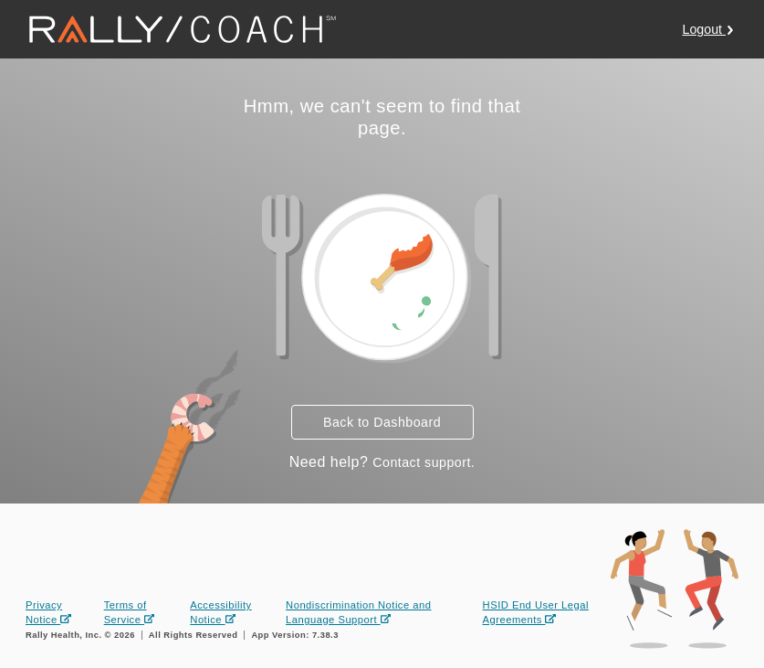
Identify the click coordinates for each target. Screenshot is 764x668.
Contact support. (423, 462)
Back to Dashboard (382, 422)
